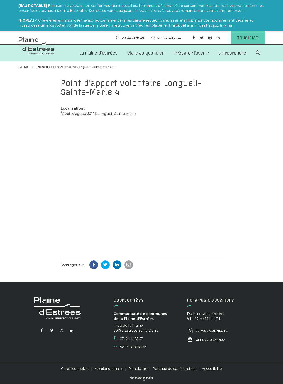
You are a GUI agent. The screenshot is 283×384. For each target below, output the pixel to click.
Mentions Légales (108, 369)
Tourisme (247, 38)
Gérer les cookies (75, 369)
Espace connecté (208, 331)
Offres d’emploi (207, 340)
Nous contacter (130, 347)
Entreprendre (232, 53)
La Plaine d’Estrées (98, 53)
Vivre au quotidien (145, 53)
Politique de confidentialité (175, 369)
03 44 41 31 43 (128, 339)
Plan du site (137, 369)
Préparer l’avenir (191, 53)
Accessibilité (212, 369)
